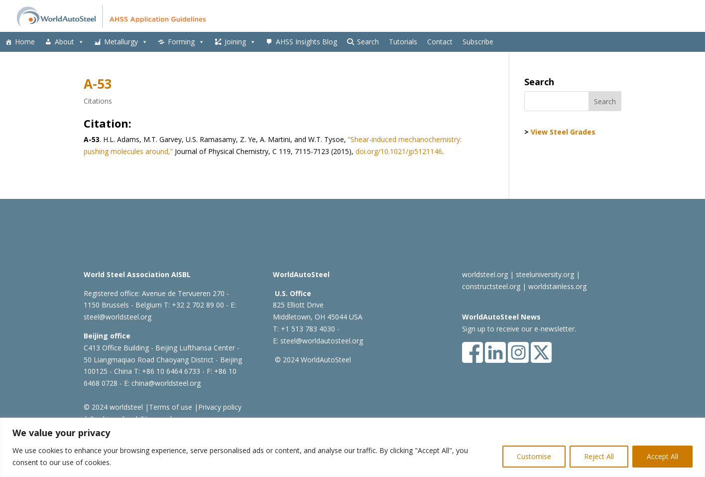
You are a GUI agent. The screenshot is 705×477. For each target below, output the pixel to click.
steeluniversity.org (545, 274)
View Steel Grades (563, 132)
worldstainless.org (557, 286)
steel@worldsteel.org (117, 316)
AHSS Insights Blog (306, 41)
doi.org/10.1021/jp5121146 (398, 151)
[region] (352, 447)
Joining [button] (240, 42)
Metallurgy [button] (126, 42)
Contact (440, 41)
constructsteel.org (491, 286)
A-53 (98, 84)
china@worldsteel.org (166, 383)
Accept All (662, 456)
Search (368, 41)
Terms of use (170, 407)
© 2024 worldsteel (113, 407)
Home (25, 41)
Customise (534, 456)
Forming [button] (186, 42)
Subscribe (478, 41)
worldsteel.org (485, 274)
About (69, 42)
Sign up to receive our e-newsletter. (519, 328)
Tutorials (403, 41)
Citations (98, 101)
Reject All (599, 456)
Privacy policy (219, 407)
